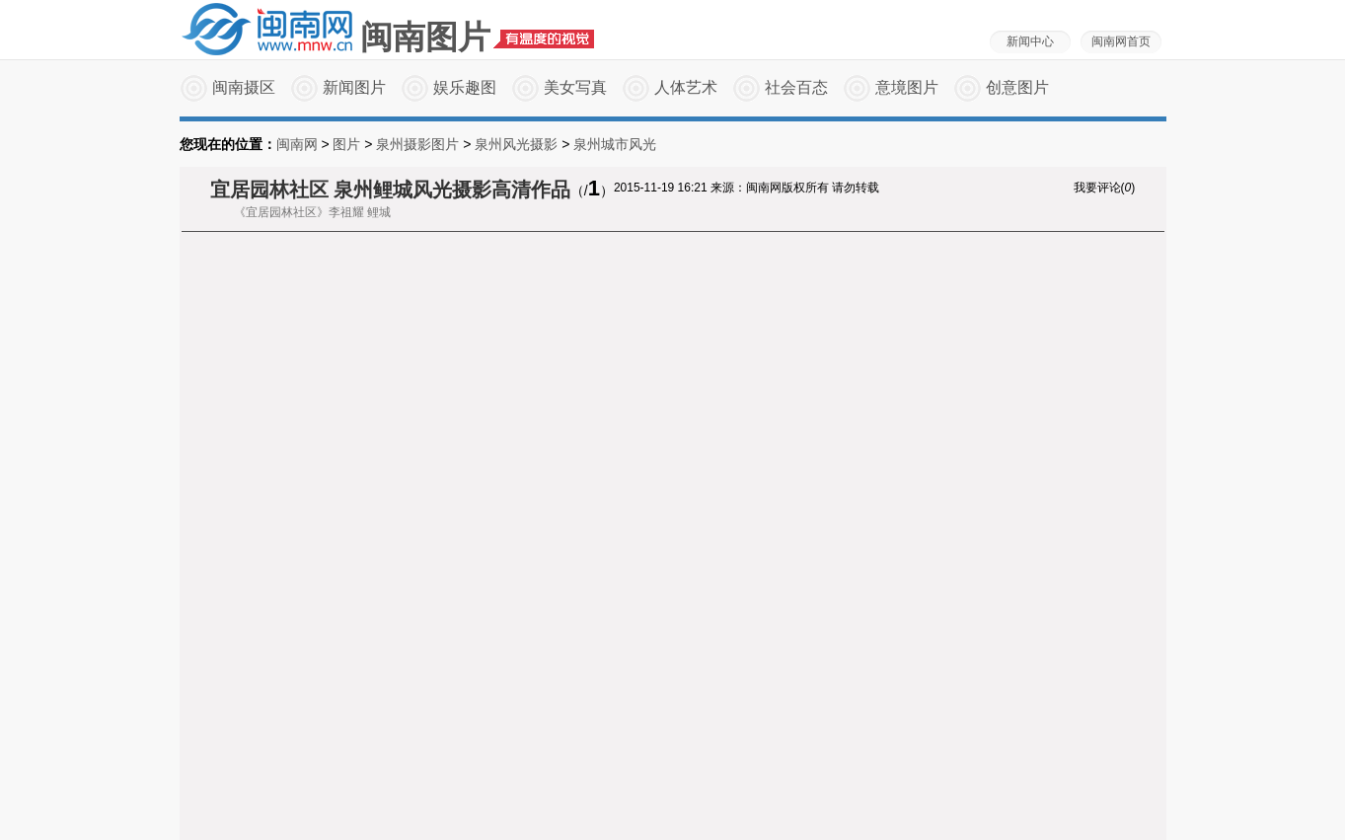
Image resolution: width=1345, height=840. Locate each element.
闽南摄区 (243, 87)
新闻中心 (1030, 41)
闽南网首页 (1121, 41)
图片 (346, 144)
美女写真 (575, 87)
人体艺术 (685, 87)
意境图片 (906, 87)
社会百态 (796, 87)
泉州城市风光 (614, 144)
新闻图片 (354, 87)
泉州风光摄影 (516, 144)
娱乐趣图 (464, 87)
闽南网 (297, 144)
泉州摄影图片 (417, 144)
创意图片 (1017, 87)
